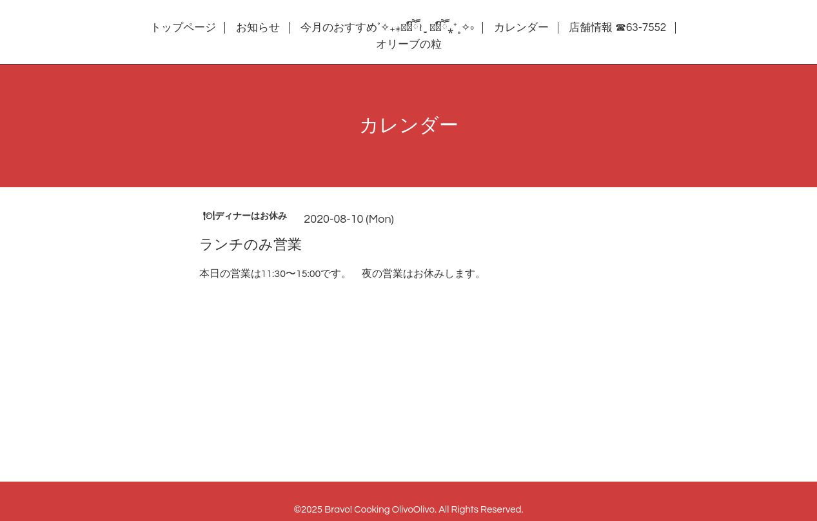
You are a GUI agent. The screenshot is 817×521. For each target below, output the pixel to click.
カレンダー (521, 28)
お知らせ (258, 28)
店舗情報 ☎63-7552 (617, 28)
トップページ (183, 28)
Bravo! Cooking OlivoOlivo (379, 510)
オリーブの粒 (409, 44)
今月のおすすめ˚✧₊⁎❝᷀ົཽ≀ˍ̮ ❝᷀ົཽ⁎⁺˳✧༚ (387, 28)
